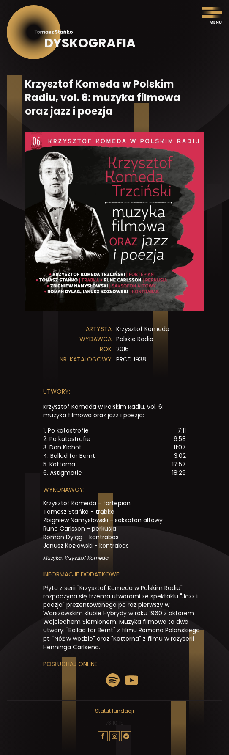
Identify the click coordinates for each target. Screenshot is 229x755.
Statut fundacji (114, 711)
